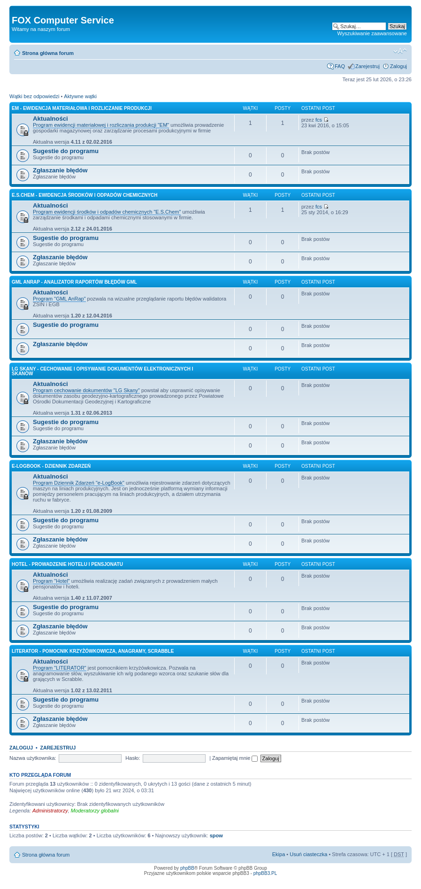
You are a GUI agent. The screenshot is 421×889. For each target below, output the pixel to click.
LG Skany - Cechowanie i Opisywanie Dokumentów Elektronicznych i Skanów (102, 371)
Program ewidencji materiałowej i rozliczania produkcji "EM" (101, 125)
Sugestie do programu (66, 151)
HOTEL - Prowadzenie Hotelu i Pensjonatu (67, 564)
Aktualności (50, 118)
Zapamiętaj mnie (235, 758)
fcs (318, 120)
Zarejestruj (367, 66)
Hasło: (132, 758)
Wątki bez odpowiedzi (34, 96)
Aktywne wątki (80, 96)
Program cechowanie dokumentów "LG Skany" (86, 390)
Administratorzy (50, 810)
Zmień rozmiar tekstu (400, 51)
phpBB (187, 868)
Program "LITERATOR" (59, 668)
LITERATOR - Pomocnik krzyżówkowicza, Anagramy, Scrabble (93, 651)
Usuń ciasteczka (308, 854)
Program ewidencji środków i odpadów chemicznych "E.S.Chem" (107, 212)
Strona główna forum (48, 53)
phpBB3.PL (265, 873)
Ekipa (278, 854)
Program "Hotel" (51, 581)
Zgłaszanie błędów (60, 170)
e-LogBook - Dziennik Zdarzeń (51, 466)
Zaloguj (398, 66)
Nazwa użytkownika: (32, 758)
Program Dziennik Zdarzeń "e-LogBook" (78, 483)
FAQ (340, 66)
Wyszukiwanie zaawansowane (372, 33)
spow (216, 835)
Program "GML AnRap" (59, 298)
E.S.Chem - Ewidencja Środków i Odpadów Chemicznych (85, 195)
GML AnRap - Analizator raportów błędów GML (74, 282)
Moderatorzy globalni (95, 810)
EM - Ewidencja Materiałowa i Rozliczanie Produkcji (82, 108)
